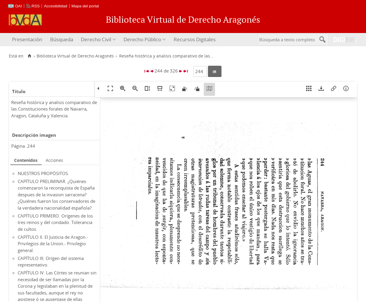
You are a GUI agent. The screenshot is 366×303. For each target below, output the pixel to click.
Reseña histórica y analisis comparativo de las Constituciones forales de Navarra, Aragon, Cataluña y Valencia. (54, 108)
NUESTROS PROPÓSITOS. (43, 173)
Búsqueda (61, 39)
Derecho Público (142, 39)
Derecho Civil (96, 39)
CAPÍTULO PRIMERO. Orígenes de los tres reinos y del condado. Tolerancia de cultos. (55, 222)
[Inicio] (29, 56)
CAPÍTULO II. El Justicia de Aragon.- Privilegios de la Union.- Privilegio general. (53, 243)
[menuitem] (28, 39)
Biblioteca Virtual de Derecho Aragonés (75, 56)
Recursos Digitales (195, 39)
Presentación (27, 39)
